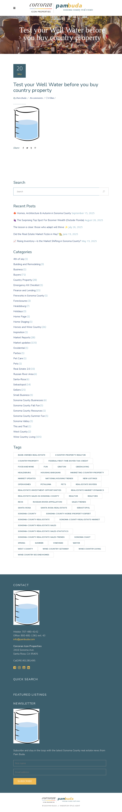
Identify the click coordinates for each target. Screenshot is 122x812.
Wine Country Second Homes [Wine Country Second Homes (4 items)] (33, 554)
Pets (15, 363)
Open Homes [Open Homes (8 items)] (24, 484)
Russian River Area (23, 374)
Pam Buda (21, 98)
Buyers (17, 274)
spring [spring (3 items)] (21, 543)
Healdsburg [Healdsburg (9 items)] (24, 472)
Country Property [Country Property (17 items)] (28, 461)
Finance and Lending (24, 290)
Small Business (21, 395)
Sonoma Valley (21, 421)
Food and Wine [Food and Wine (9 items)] (26, 466)
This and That (20, 426)
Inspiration (18, 332)
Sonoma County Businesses (28, 400)
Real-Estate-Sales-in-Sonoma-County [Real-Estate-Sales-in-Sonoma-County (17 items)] (38, 496)
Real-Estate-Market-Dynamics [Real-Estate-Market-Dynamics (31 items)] (87, 490)
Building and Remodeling (27, 264)
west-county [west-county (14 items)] (25, 549)
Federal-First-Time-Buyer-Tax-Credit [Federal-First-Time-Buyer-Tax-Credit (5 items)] (68, 461)
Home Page (20, 316)
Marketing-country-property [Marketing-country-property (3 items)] (87, 472)
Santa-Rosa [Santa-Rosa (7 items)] (24, 508)
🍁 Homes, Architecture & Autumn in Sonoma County (42, 213)
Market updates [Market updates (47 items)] (27, 478)
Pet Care (18, 358)
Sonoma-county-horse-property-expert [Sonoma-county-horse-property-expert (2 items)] (68, 513)
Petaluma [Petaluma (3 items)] (46, 484)
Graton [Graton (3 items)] (62, 466)
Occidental (19, 348)
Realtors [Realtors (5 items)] (93, 496)
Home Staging (21, 321)
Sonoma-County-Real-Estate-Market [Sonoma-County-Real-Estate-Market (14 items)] (79, 519)
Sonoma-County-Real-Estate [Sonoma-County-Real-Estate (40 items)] (34, 519)
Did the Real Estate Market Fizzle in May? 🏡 (37, 234)
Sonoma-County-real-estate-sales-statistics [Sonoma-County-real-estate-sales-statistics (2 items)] (43, 531)
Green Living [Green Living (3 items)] (82, 466)
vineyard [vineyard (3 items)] (58, 543)
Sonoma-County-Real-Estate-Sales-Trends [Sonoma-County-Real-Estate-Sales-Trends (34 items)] (41, 537)
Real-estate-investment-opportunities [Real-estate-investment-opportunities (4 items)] (39, 490)
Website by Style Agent (70, 806)
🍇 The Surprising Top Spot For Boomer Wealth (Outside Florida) (48, 220)
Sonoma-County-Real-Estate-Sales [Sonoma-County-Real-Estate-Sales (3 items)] (37, 525)
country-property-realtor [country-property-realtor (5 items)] (70, 455)
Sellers (17, 389)
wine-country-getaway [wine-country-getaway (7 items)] (56, 549)
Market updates (21, 342)
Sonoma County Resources (27, 410)
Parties (17, 353)
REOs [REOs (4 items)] (20, 502)
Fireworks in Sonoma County (28, 295)
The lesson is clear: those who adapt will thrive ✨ (40, 227)
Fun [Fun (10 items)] (46, 466)
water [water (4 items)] (76, 543)
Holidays (18, 311)
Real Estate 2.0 (21, 368)
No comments (36, 98)
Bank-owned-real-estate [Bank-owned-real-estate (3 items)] (31, 455)
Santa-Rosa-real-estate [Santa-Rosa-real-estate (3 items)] (54, 508)
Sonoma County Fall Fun (26, 405)
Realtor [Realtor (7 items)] (73, 496)
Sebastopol (19, 384)
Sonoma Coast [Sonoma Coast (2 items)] (82, 537)
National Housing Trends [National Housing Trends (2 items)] (59, 478)
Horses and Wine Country (27, 327)
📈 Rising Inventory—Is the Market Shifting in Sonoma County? (47, 241)
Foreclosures (20, 300)
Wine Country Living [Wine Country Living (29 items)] (90, 549)
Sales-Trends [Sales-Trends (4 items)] (79, 502)
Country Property (22, 280)
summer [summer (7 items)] (39, 543)
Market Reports (21, 337)
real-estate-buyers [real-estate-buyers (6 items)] (86, 484)
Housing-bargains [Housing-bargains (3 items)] (51, 472)
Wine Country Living (24, 436)
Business (18, 269)
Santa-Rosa (19, 379)
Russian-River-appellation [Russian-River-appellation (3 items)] (47, 502)
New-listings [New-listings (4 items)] (90, 478)
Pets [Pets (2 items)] (63, 484)
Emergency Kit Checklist (26, 285)
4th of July (18, 259)
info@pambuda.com (24, 639)
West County (20, 431)
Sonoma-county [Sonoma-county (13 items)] (27, 513)
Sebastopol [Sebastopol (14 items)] (83, 508)
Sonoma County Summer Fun (29, 416)
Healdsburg (19, 306)
